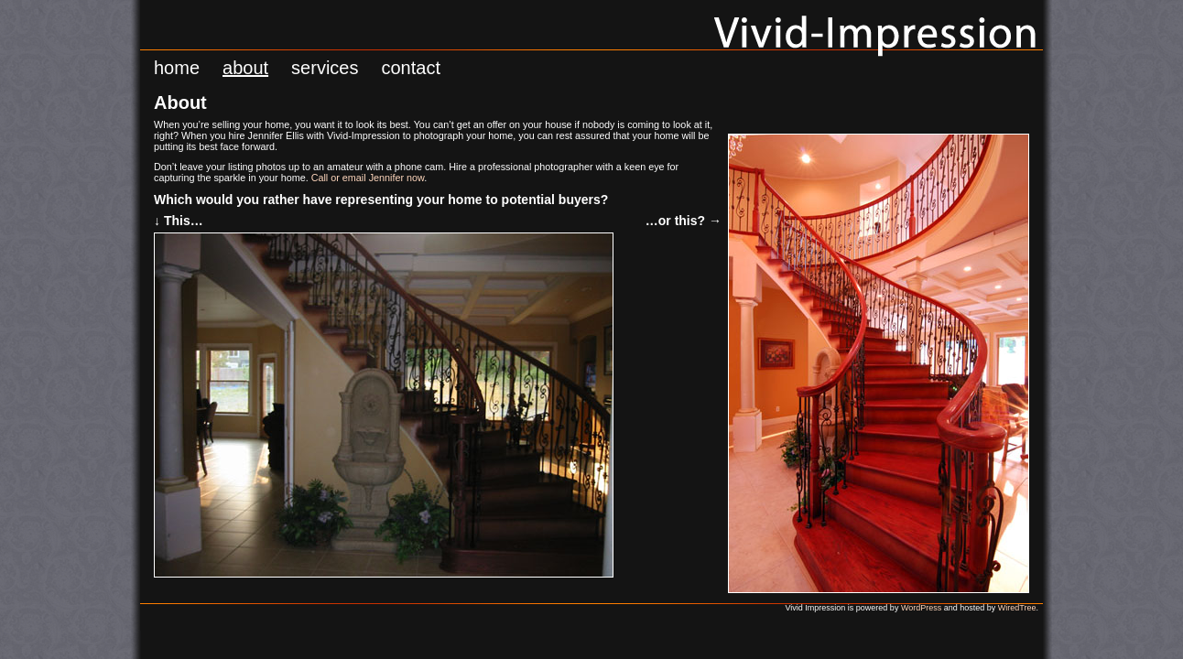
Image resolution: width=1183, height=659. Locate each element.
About (245, 68)
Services (324, 68)
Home (177, 68)
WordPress (921, 607)
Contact (410, 68)
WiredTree (1017, 607)
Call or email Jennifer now (368, 177)
